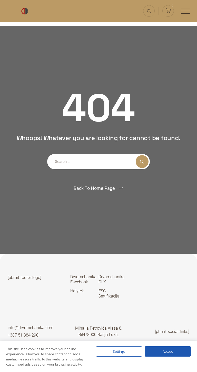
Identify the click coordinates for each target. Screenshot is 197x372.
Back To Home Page (94, 188)
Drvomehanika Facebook (83, 279)
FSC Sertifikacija (109, 294)
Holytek (77, 291)
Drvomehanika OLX (111, 279)
